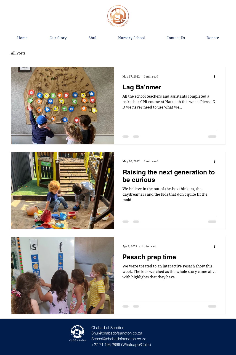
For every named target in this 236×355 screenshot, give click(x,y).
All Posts (18, 53)
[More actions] (216, 76)
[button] (92, 38)
